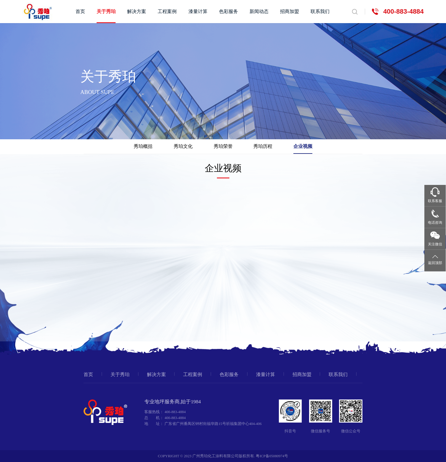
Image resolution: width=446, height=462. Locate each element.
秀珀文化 (183, 146)
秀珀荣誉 (223, 146)
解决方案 (136, 11)
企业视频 (302, 146)
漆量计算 (197, 11)
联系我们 (320, 11)
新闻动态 (259, 11)
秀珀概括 (143, 146)
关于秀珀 (106, 11)
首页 (80, 11)
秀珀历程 (262, 146)
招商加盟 (289, 11)
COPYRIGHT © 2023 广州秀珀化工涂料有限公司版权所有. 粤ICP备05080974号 (223, 456)
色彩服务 (228, 11)
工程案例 (167, 11)
